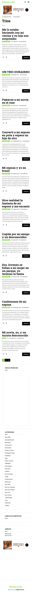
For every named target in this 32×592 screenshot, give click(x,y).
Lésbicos (7, 471)
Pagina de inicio (7, 16)
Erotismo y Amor (9, 450)
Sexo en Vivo (8, 535)
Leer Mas (26, 57)
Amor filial (7, 437)
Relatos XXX (8, 2)
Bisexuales (8, 442)
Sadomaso (8, 482)
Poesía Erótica (9, 479)
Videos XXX (8, 533)
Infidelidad (7, 463)
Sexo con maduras (10, 487)
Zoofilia (7, 505)
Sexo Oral (7, 492)
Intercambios (16, 16)
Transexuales (8, 497)
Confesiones (8, 445)
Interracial (7, 468)
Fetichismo (8, 455)
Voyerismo (8, 503)
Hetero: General (9, 461)
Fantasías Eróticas (10, 453)
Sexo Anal (7, 484)
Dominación (8, 447)
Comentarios (22, 41)
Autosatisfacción (9, 440)
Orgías (6, 476)
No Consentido (9, 474)
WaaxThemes (20, 589)
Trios (4, 338)
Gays (6, 458)
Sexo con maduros (10, 489)
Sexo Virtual (8, 495)
